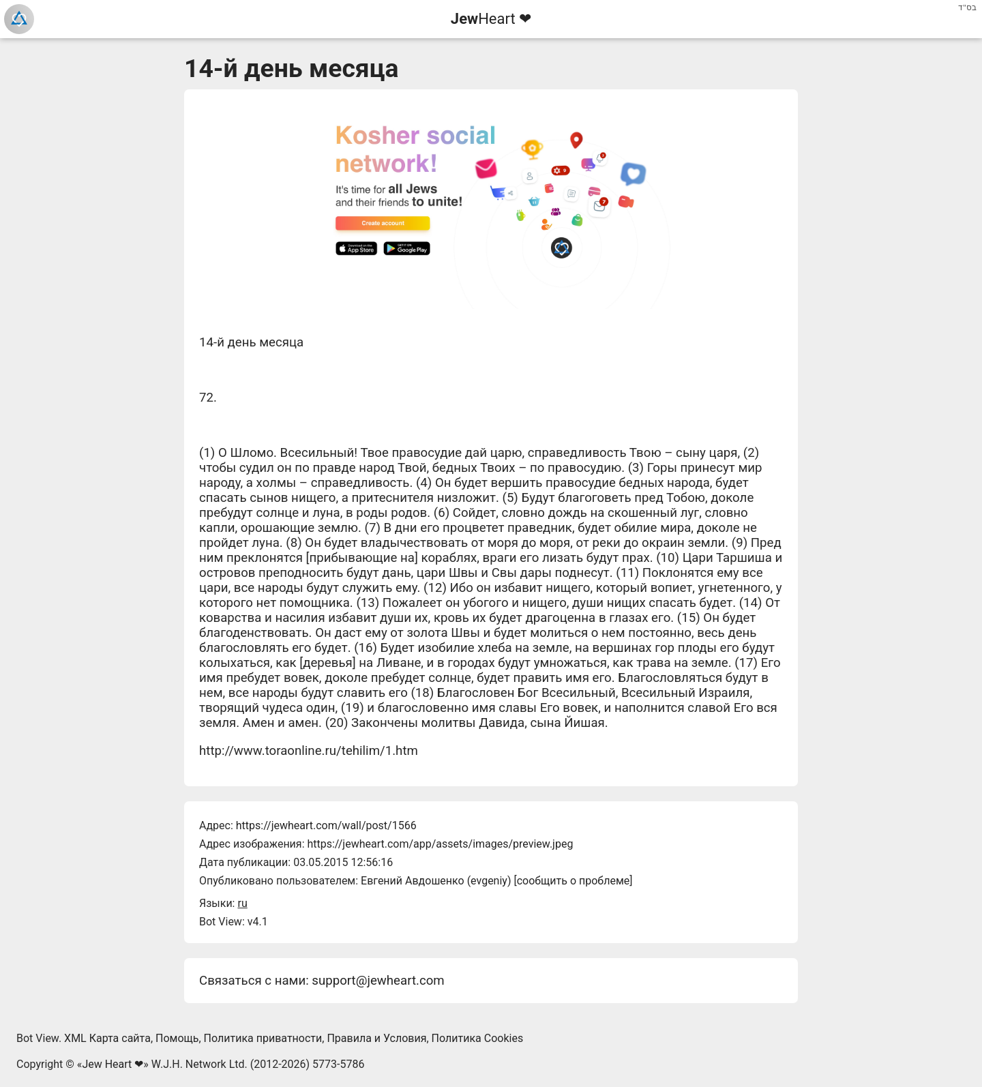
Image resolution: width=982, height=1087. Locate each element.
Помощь (176, 1038)
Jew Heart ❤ (112, 1064)
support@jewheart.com (378, 980)
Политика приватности (263, 1038)
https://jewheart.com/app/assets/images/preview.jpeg (440, 843)
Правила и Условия (376, 1038)
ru (242, 903)
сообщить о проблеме (573, 880)
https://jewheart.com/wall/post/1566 (326, 825)
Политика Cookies (478, 1038)
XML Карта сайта (107, 1038)
